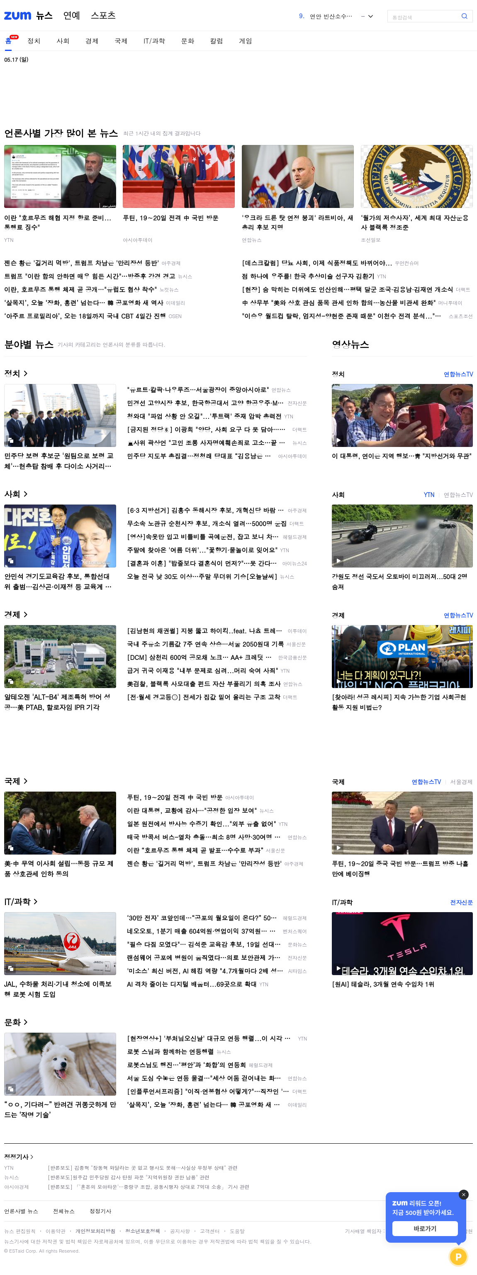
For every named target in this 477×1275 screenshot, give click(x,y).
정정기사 (16, 1156)
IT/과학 (154, 41)
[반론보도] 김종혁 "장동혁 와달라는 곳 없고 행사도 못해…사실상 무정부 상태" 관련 (143, 1167)
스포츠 (103, 15)
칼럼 (216, 41)
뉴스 (44, 15)
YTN (9, 239)
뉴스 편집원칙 (20, 1230)
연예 (71, 15)
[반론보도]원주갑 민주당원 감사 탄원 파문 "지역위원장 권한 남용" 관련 (128, 1177)
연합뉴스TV (458, 374)
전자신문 (461, 902)
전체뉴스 (64, 1211)
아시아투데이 (138, 239)
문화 (187, 41)
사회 (63, 41)
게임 (245, 41)
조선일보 (371, 239)
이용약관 (56, 1230)
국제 (121, 41)
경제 (92, 41)
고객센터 (210, 1230)
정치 (34, 41)
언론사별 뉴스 (21, 1211)
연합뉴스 (252, 239)
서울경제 (461, 782)
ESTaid (16, 1251)
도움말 (237, 1230)
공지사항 (180, 1230)
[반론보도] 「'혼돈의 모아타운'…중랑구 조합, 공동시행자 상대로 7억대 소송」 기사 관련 (149, 1186)
